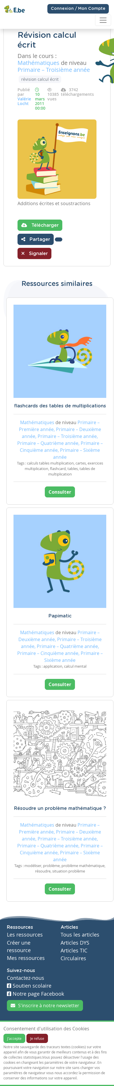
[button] (58, 239)
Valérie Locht (24, 101)
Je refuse (37, 1038)
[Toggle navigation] (103, 20)
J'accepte (14, 1038)
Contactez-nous (25, 978)
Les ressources (25, 934)
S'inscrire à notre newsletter (45, 1005)
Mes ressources (26, 958)
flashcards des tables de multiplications (60, 406)
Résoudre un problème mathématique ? (60, 808)
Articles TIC (74, 950)
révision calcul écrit (40, 79)
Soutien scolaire (29, 985)
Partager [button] (35, 239)
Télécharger (40, 225)
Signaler (34, 253)
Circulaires (73, 958)
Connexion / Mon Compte (78, 9)
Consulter (60, 492)
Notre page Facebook (35, 993)
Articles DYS (75, 942)
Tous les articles (80, 934)
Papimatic (60, 616)
